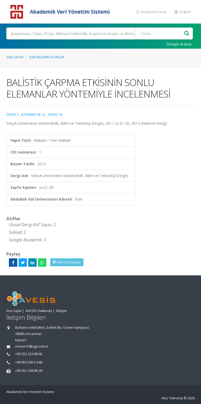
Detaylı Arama (178, 44)
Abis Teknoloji (172, 398)
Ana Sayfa (15, 57)
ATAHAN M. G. (33, 114)
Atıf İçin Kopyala (67, 262)
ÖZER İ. (12, 114)
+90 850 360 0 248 (28, 362)
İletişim (61, 311)
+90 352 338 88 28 (28, 370)
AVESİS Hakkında (39, 311)
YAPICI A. (55, 114)
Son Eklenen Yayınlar (46, 57)
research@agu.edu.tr (31, 346)
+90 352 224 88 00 (28, 354)
